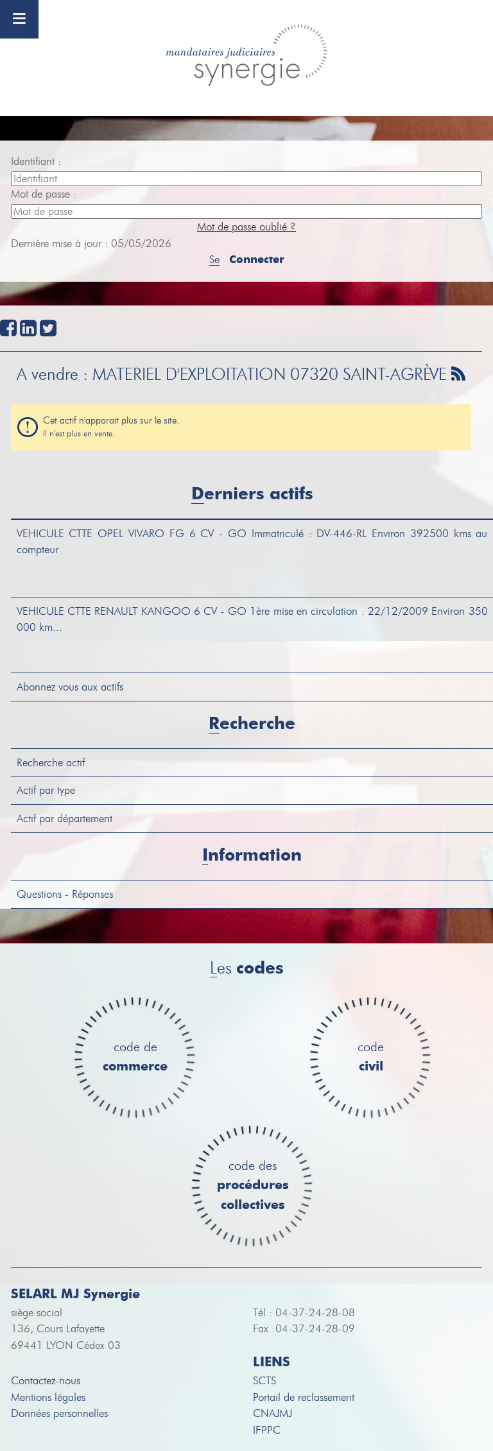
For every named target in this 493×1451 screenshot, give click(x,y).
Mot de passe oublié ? (246, 226)
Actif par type (46, 790)
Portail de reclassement (303, 1397)
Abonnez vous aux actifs (70, 687)
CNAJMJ (272, 1413)
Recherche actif (51, 762)
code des (253, 1186)
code (371, 1057)
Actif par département (64, 818)
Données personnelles (59, 1413)
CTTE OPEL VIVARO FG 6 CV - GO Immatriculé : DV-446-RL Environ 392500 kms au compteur (252, 542)
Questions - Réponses (65, 894)
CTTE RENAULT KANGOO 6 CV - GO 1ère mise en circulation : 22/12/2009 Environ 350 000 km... (252, 619)
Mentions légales (48, 1397)
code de (135, 1057)
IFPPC (267, 1430)
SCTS (264, 1380)
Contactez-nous (45, 1380)
